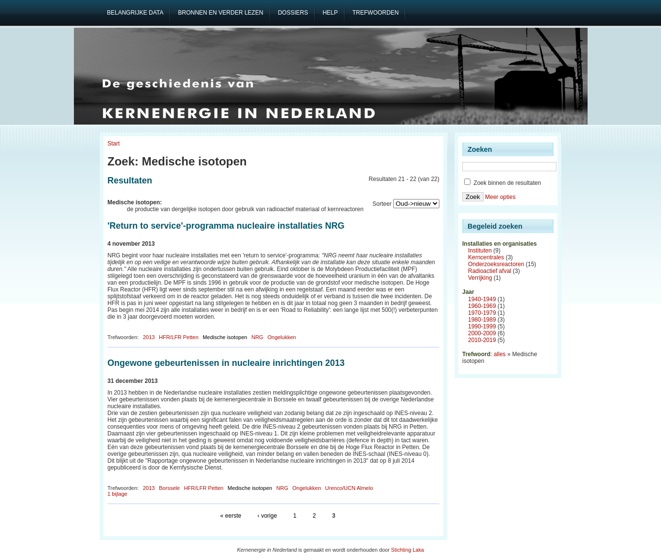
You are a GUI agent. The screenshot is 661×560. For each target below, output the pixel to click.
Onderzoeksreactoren (496, 264)
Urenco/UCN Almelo (349, 488)
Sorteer (381, 203)
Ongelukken (281, 337)
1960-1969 (482, 306)
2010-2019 (482, 340)
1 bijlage (117, 494)
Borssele (169, 488)
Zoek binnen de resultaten (502, 183)
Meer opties (500, 197)
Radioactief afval (489, 271)
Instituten (480, 250)
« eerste (230, 515)
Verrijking (480, 277)
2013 (149, 337)
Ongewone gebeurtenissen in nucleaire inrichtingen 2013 (226, 363)
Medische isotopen (225, 337)
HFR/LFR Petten (178, 337)
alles (500, 354)
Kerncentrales (486, 257)
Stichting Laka (407, 550)
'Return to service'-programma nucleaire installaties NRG (226, 226)
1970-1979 (482, 312)
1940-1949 (482, 299)
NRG (257, 337)
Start (113, 143)
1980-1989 (482, 319)
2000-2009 (482, 333)
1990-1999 (482, 326)
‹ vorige (267, 515)
